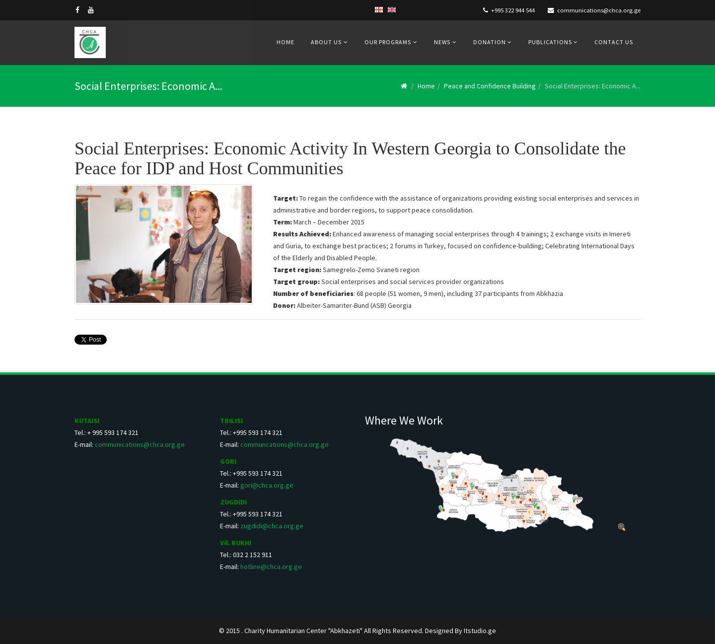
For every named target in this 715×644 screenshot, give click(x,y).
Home (285, 42)
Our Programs (387, 42)
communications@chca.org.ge (599, 10)
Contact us (613, 42)
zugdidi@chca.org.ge (271, 525)
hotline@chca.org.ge (271, 566)
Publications (550, 42)
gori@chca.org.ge (266, 485)
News (442, 42)
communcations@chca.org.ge (284, 444)
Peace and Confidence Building (490, 85)
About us (326, 42)
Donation (490, 42)
